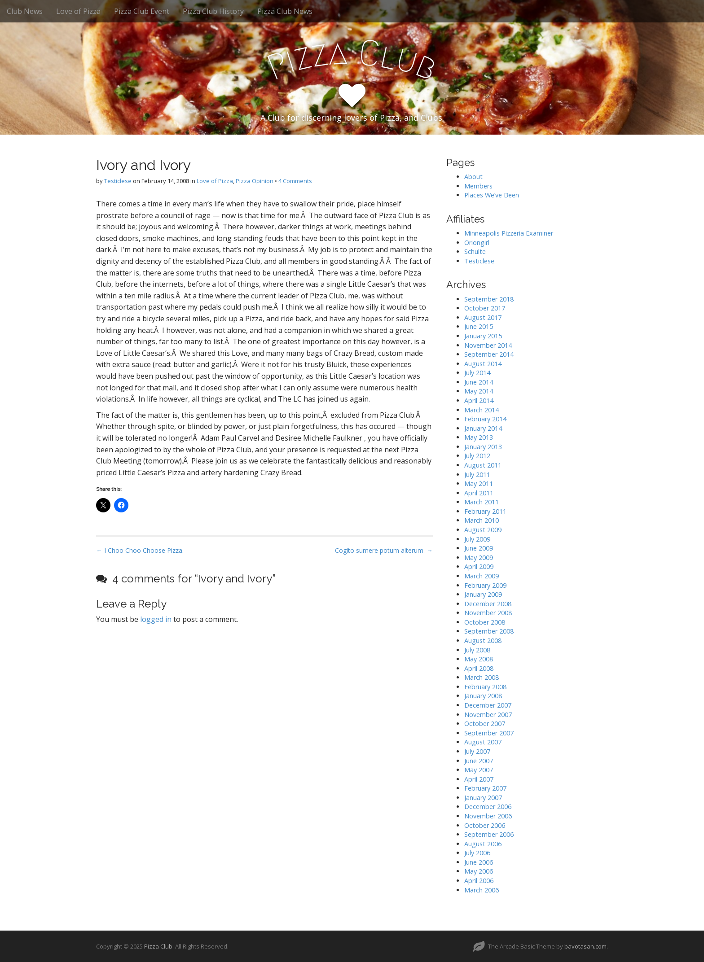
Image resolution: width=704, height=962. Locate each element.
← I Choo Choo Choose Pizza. (140, 550)
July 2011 (477, 474)
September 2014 (489, 354)
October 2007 (484, 723)
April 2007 (478, 779)
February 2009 (485, 585)
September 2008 (489, 631)
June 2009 (478, 548)
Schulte (475, 251)
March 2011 (481, 502)
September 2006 (489, 834)
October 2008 (484, 622)
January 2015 (483, 336)
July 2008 (477, 650)
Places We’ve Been (491, 195)
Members (478, 186)
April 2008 (478, 668)
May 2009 (478, 557)
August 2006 (483, 844)
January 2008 (483, 695)
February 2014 (485, 419)
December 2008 (487, 603)
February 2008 (485, 686)
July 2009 (477, 539)
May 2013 (478, 437)
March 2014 (481, 410)
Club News (25, 11)
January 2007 (483, 797)
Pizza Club (158, 946)
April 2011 (478, 493)
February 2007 (485, 788)
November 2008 (488, 612)
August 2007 (483, 742)
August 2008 (483, 640)
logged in (156, 619)
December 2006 (487, 806)
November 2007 (488, 714)
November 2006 (488, 816)
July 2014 (477, 372)
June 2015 (478, 326)
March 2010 (481, 520)
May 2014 (478, 391)
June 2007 (478, 760)
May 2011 (478, 483)
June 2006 (478, 862)
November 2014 (488, 345)
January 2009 (483, 594)
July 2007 (477, 751)
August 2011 (483, 465)
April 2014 (478, 400)
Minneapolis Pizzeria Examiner (508, 233)
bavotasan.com (585, 946)
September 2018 (489, 299)
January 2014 (483, 428)
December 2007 (487, 705)
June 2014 (478, 382)
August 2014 (483, 363)
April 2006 (478, 880)
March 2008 (481, 677)
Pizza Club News (284, 11)
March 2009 (481, 576)
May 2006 (478, 871)
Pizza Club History (213, 11)
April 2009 (478, 566)
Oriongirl (476, 242)
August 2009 (483, 529)
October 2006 (484, 825)
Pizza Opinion (254, 181)
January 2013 (483, 446)
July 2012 (477, 455)
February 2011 (485, 511)
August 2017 (483, 317)
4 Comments (295, 181)
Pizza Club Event (141, 11)
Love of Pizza (78, 11)
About (473, 176)
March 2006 (481, 890)
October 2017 (484, 308)
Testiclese (118, 181)
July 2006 (477, 852)
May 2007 (478, 769)
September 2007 (489, 733)
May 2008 (478, 659)
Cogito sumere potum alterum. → (384, 550)
